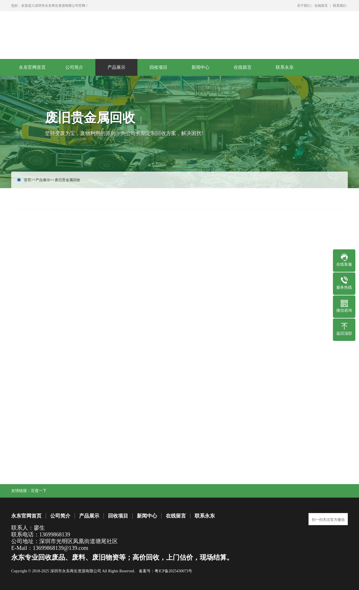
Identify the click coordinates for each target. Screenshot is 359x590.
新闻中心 (201, 67)
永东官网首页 (32, 67)
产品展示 (116, 67)
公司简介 (74, 67)
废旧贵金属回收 (67, 180)
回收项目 (158, 67)
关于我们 (303, 6)
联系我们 (339, 6)
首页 (27, 180)
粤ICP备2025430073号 (173, 571)
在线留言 (321, 6)
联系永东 (285, 67)
